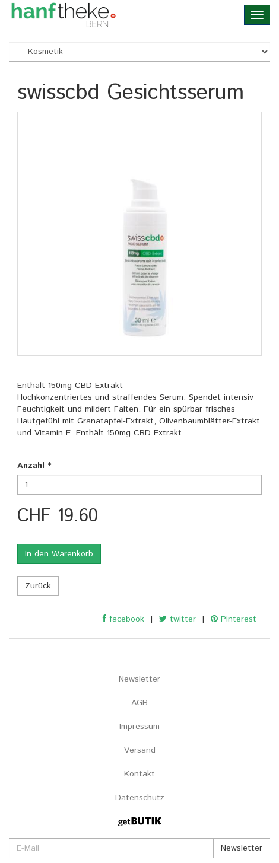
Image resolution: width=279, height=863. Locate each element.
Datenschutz (139, 798)
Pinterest (233, 619)
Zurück (38, 586)
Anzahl (34, 466)
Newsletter (139, 679)
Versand (140, 750)
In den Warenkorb (59, 554)
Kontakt (139, 774)
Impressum (139, 727)
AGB (139, 703)
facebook (123, 619)
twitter (177, 619)
